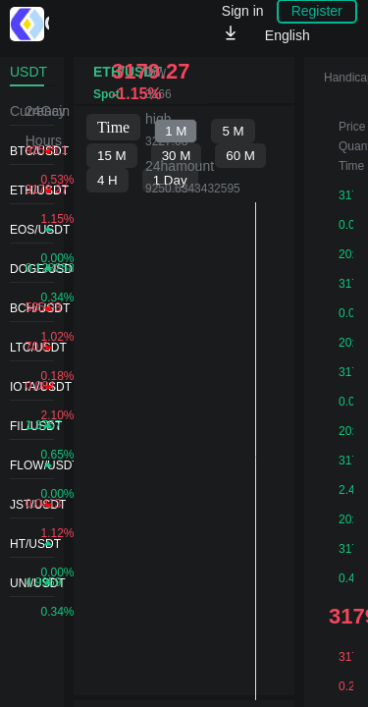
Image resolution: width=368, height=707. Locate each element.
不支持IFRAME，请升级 (184, 405)
